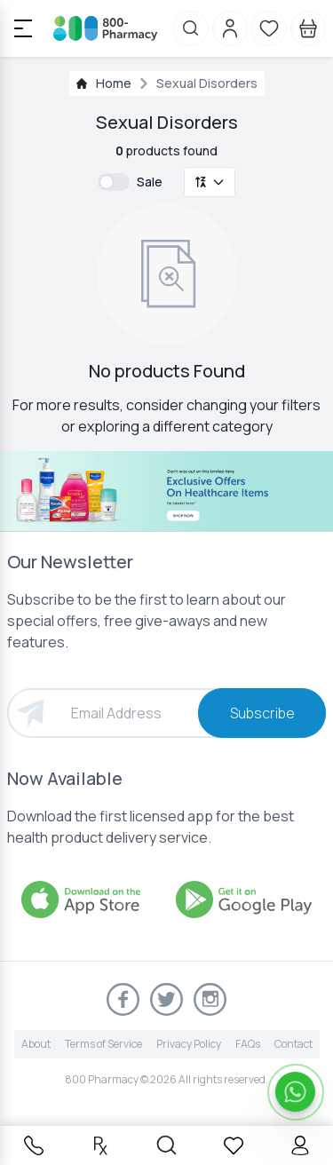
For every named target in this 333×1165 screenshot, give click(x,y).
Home (113, 83)
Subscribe (262, 713)
